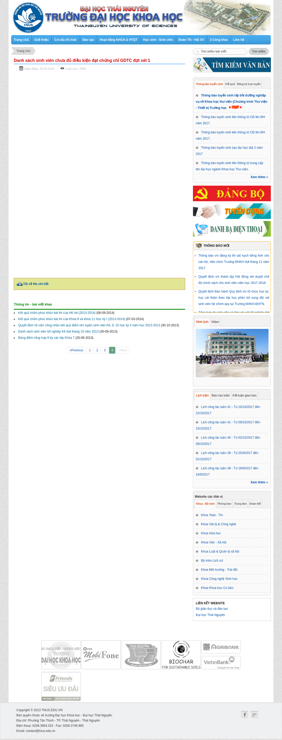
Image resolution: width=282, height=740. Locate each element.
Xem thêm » (259, 177)
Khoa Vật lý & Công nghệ (218, 524)
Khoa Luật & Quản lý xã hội (220, 551)
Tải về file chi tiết (36, 284)
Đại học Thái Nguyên (210, 615)
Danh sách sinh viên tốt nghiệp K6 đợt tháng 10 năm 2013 (58, 331)
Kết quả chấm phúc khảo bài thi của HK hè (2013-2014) (57, 313)
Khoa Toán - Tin (212, 515)
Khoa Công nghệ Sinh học (219, 579)
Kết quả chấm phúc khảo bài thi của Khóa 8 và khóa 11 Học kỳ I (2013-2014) (71, 319)
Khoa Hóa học (211, 533)
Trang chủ (21, 40)
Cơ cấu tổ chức (65, 40)
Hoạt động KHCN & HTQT (118, 40)
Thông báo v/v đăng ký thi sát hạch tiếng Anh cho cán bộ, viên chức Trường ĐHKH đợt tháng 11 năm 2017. (233, 262)
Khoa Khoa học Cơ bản (217, 588)
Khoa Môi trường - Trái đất (219, 570)
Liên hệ (238, 40)
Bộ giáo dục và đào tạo (212, 609)
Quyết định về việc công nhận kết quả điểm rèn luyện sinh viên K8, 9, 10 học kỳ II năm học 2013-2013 (89, 325)
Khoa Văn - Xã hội (213, 542)
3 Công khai (218, 40)
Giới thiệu (41, 40)
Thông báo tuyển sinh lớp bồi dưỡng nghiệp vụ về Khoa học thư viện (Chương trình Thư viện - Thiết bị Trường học (231, 102)
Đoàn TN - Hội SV (191, 40)
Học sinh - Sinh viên (158, 40)
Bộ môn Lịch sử (212, 560)
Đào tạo (88, 40)
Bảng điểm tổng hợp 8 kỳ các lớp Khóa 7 (46, 338)
